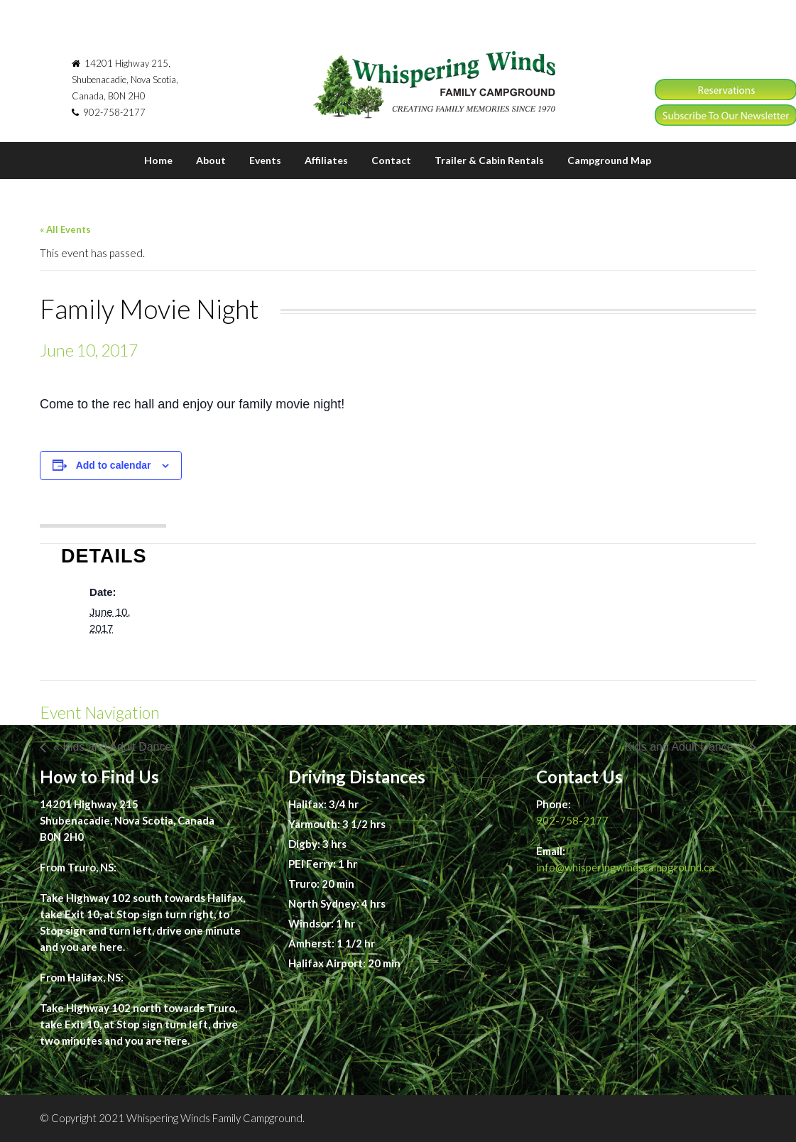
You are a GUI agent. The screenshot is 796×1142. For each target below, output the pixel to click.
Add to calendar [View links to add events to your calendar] (113, 465)
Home (158, 160)
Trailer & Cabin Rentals (489, 160)
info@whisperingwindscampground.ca (625, 867)
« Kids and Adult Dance (112, 747)
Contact (391, 160)
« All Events (65, 229)
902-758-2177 (572, 820)
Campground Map (609, 160)
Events (265, 160)
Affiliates (326, 160)
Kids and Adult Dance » (684, 747)
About (211, 160)
